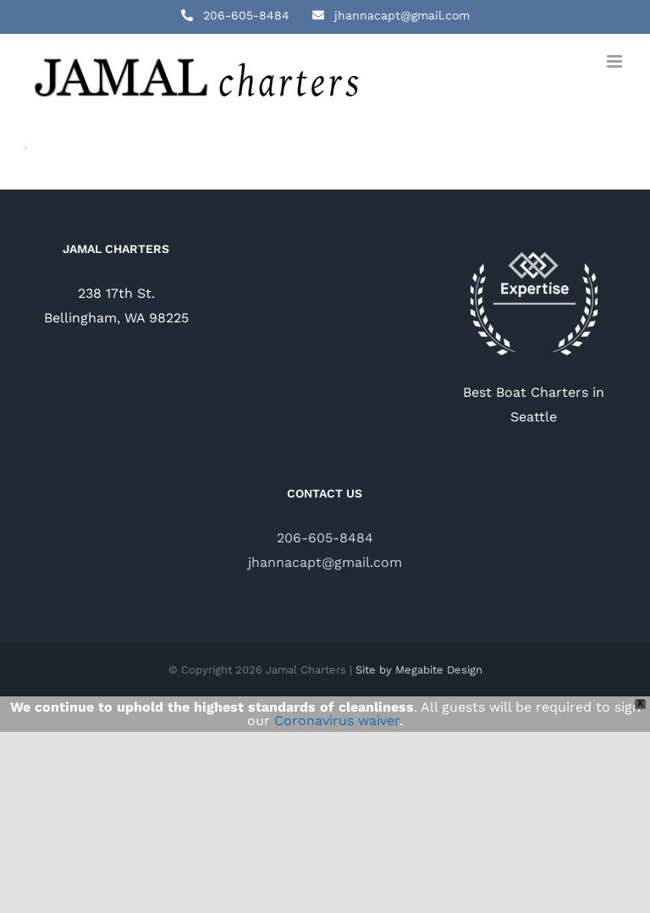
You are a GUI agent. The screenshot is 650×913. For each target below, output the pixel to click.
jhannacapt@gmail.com (325, 562)
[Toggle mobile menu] (616, 61)
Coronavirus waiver (336, 720)
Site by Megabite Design (418, 669)
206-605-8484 (325, 538)
